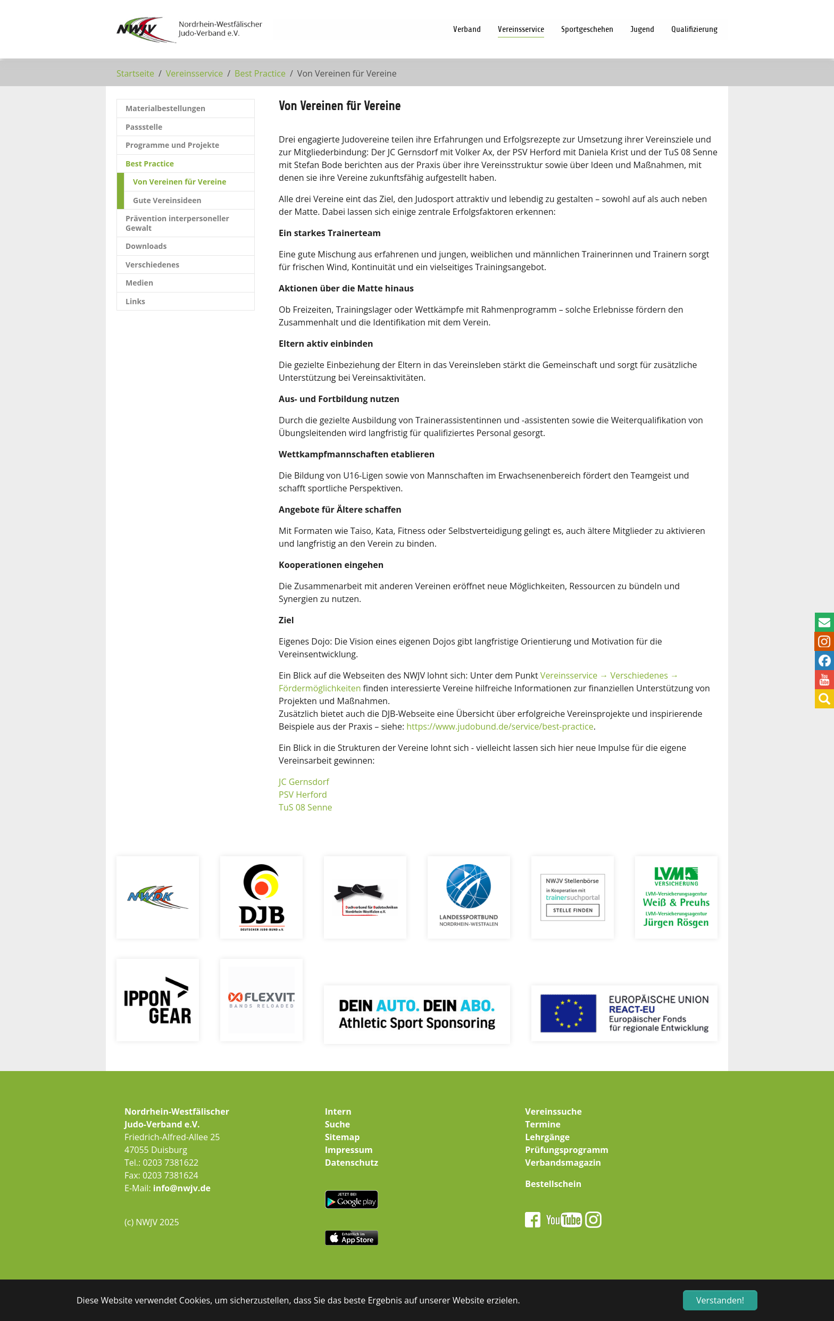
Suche (338, 1124)
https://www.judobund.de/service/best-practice (500, 726)
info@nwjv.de (182, 1188)
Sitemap (342, 1137)
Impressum (349, 1150)
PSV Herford (303, 794)
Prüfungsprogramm (566, 1150)
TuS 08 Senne (305, 807)
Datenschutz (351, 1162)
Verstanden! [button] (720, 1300)
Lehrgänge (547, 1137)
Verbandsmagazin (563, 1162)
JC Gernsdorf (304, 782)
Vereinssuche (553, 1111)
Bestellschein (553, 1184)
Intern (338, 1111)
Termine (543, 1124)
